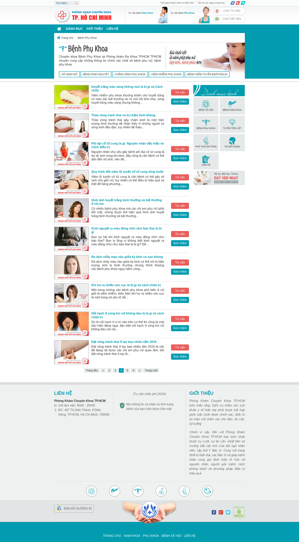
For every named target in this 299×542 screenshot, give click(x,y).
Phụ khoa (151, 535)
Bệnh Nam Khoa (232, 105)
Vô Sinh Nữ (69, 74)
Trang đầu (92, 370)
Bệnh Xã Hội (206, 105)
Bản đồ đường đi (78, 508)
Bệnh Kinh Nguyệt (96, 74)
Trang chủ (112, 535)
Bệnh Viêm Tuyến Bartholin (207, 74)
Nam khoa (132, 535)
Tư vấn (180, 92)
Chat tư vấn (231, 11)
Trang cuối (151, 370)
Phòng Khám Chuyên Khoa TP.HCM (80, 400)
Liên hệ (112, 28)
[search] (67, 3)
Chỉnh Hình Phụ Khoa (130, 74)
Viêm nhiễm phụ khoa (166, 74)
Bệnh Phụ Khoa (206, 124)
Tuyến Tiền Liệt (232, 124)
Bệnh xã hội (171, 535)
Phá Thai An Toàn (206, 142)
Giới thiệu (95, 28)
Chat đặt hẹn (232, 19)
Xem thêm (180, 101)
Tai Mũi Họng (232, 142)
